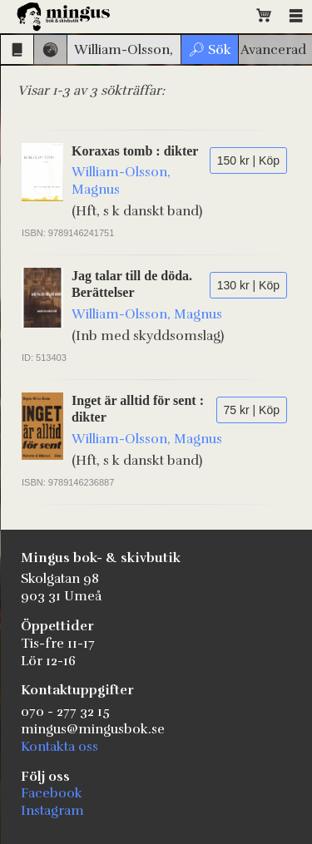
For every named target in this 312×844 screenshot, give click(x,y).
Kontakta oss (59, 746)
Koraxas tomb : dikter (135, 151)
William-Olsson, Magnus (147, 314)
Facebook (51, 793)
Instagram (52, 810)
